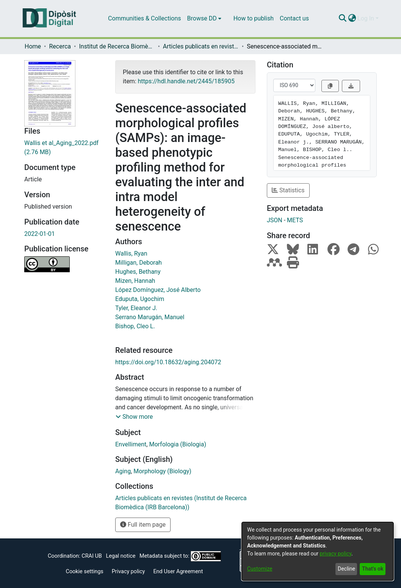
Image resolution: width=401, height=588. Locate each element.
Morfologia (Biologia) (177, 444)
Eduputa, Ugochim (139, 299)
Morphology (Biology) (162, 471)
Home (33, 46)
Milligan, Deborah (138, 262)
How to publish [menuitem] (253, 18)
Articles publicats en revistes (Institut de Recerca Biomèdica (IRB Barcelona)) (201, 46)
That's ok (372, 569)
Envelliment (130, 444)
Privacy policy (128, 571)
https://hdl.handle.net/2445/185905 (186, 81)
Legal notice (120, 556)
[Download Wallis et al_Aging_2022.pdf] (64, 148)
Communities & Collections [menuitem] (144, 18)
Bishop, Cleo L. (135, 326)
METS (295, 220)
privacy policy (335, 554)
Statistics (288, 190)
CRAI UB (91, 556)
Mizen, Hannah (135, 280)
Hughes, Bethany (138, 271)
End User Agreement (178, 571)
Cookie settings (84, 571)
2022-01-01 (39, 233)
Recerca (60, 46)
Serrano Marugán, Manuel (149, 317)
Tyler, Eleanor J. (136, 308)
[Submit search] (342, 18)
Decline (346, 569)
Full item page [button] (143, 524)
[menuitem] (204, 18)
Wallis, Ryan (131, 253)
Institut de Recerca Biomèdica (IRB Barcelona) (117, 46)
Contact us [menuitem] (294, 18)
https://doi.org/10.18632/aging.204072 (168, 362)
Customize (259, 569)
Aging (123, 471)
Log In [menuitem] (365, 18)
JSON (274, 220)
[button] (134, 417)
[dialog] (317, 551)
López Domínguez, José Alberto (157, 289)
